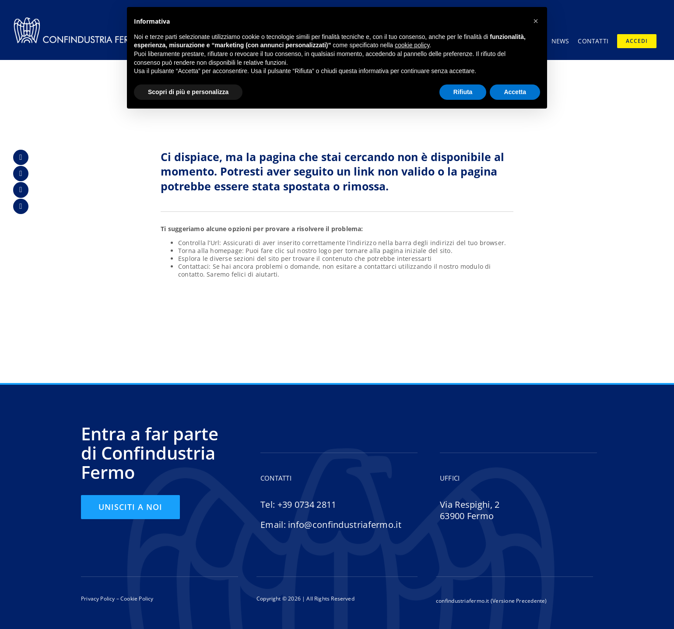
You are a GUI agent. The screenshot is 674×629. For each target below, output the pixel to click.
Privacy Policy (98, 598)
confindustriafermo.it (462, 600)
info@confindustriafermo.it (344, 525)
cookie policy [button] (412, 45)
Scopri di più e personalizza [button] (188, 91)
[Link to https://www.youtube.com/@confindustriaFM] (20, 206)
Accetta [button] (515, 91)
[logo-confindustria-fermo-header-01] (78, 19)
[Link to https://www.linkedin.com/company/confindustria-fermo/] (20, 173)
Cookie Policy (136, 598)
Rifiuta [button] (463, 91)
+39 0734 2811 (307, 504)
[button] (536, 21)
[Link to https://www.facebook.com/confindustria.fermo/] (20, 157)
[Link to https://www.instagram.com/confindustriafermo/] (20, 189)
